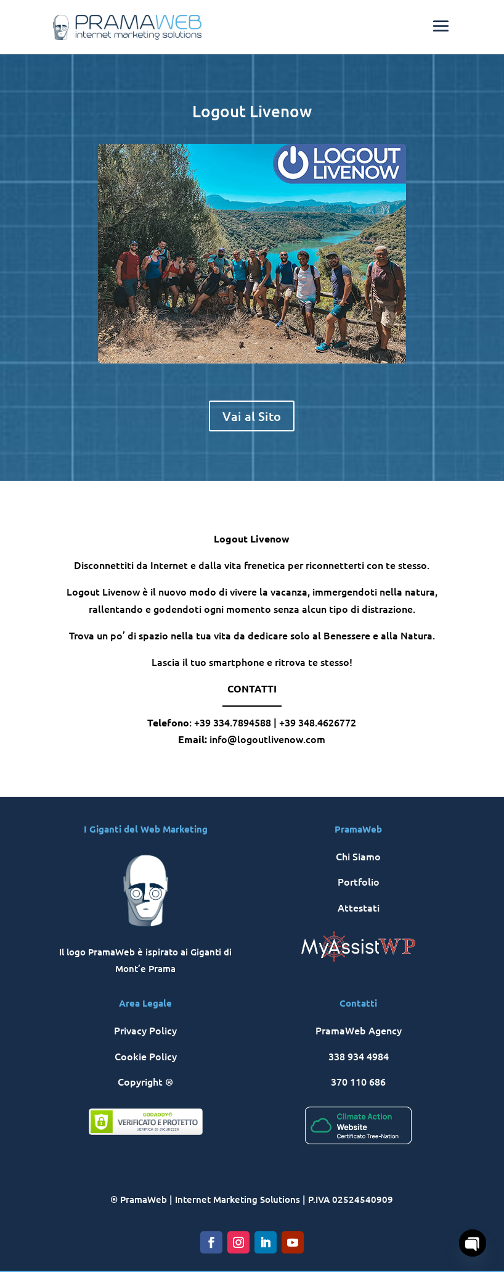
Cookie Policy (146, 1056)
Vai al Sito (251, 416)
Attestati (359, 907)
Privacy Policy (145, 1030)
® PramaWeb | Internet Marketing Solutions (205, 1199)
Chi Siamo (358, 856)
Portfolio (359, 881)
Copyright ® (145, 1081)
